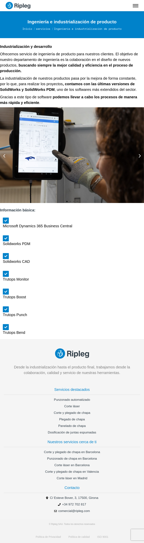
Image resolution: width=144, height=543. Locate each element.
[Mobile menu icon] (135, 5)
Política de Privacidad (48, 536)
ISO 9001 (102, 536)
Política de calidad (79, 536)
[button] (4, 156)
